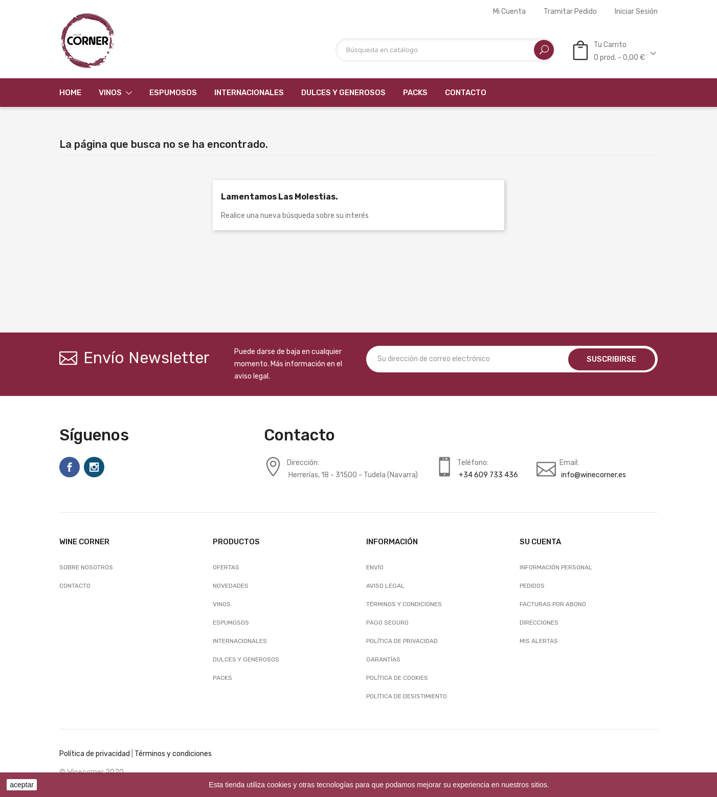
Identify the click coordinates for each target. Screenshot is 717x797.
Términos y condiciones (404, 604)
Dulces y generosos (246, 659)
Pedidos (532, 585)
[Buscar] (445, 49)
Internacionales (240, 641)
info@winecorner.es (593, 475)
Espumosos (231, 622)
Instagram (94, 467)
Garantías (383, 659)
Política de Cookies (397, 677)
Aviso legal (385, 585)
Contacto (75, 585)
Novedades (231, 585)
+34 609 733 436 (488, 475)
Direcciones (539, 622)
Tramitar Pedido (570, 12)
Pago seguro (387, 622)
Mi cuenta (509, 12)
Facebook (69, 467)
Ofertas (226, 567)
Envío (375, 567)
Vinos (222, 604)
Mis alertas (539, 641)
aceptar (22, 785)
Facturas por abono (553, 604)
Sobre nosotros (86, 567)
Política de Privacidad (402, 641)
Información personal (556, 567)
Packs (222, 677)
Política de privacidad (94, 753)
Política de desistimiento (406, 696)
